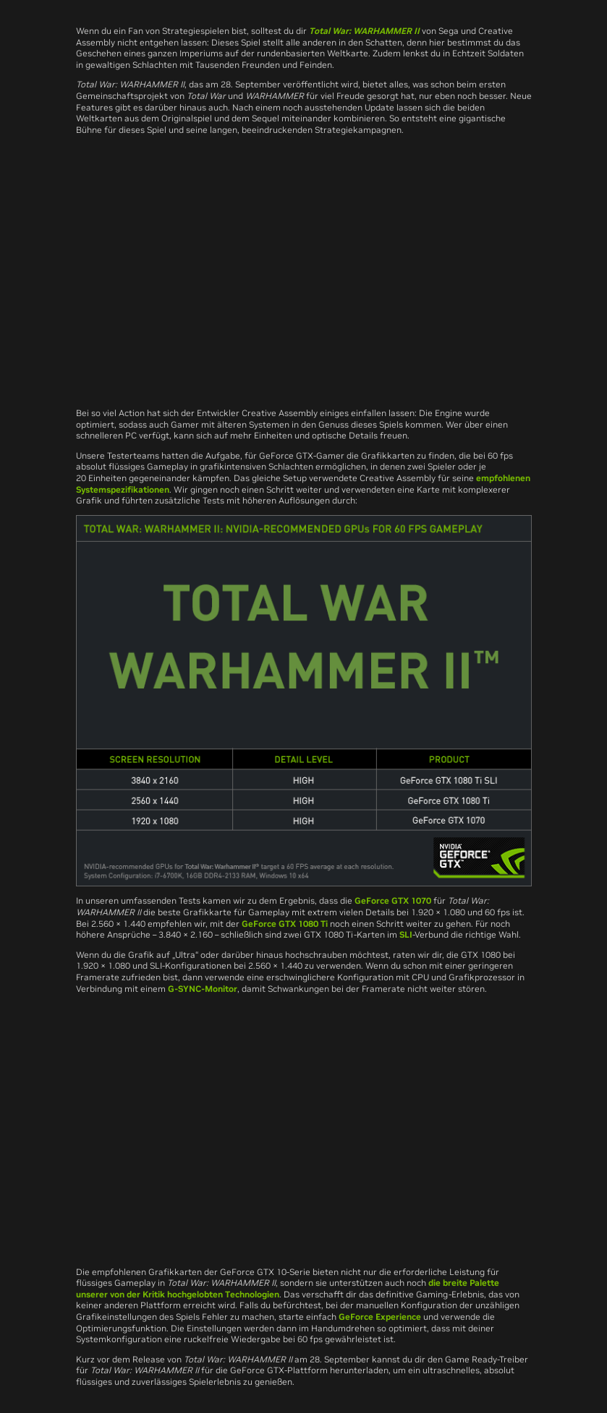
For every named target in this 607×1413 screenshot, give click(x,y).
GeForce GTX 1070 (393, 900)
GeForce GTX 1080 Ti (285, 923)
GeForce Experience (380, 1316)
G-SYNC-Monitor (202, 988)
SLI (405, 934)
